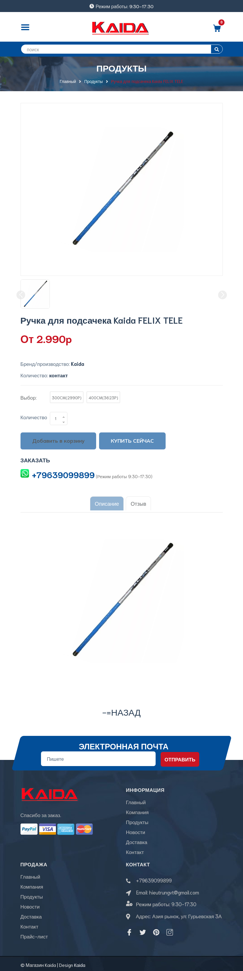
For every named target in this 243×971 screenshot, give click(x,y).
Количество (34, 417)
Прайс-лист (34, 934)
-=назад (121, 709)
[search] (122, 49)
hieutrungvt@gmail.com (174, 889)
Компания (137, 809)
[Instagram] (169, 930)
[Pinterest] (156, 930)
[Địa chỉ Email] (98, 756)
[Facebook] (129, 930)
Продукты (137, 819)
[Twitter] (143, 930)
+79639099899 (63, 474)
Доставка (136, 839)
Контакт (135, 849)
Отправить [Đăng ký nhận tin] (179, 756)
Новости (135, 829)
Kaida (79, 962)
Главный (136, 799)
